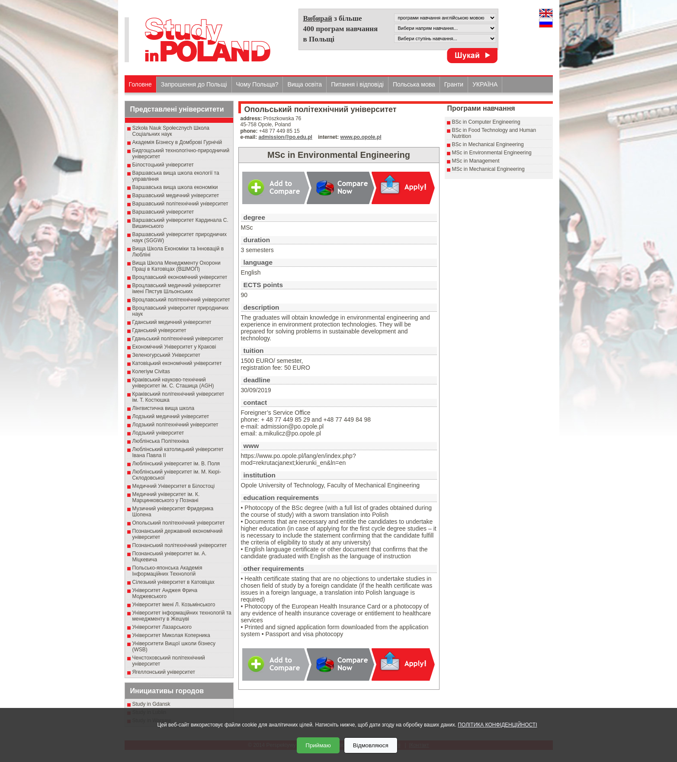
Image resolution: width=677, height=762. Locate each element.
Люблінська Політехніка (160, 441)
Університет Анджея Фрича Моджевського (165, 593)
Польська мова (414, 84)
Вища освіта (304, 84)
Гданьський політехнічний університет (177, 339)
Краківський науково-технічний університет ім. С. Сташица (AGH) (173, 383)
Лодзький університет (158, 433)
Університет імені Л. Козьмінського (173, 605)
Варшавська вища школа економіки (175, 187)
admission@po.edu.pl (285, 137)
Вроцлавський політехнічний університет (181, 300)
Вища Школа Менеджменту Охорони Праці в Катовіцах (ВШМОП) (176, 266)
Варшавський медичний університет (175, 195)
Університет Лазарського (162, 627)
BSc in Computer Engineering (486, 122)
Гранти (453, 84)
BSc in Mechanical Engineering (488, 144)
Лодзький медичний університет (170, 416)
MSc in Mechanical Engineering (488, 169)
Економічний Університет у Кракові (174, 347)
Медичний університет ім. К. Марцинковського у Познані (166, 497)
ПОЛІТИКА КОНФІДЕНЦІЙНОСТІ (497, 725)
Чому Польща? (257, 84)
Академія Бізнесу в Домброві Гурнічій (177, 142)
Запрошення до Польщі (194, 84)
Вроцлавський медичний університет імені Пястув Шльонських (176, 288)
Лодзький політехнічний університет (175, 425)
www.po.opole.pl (361, 137)
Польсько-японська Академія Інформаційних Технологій (167, 571)
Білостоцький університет (163, 165)
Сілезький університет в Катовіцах (173, 582)
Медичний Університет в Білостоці (173, 486)
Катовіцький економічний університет (177, 363)
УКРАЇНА (484, 84)
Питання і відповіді (357, 84)
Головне (140, 84)
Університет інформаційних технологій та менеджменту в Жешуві (181, 616)
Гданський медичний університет (172, 322)
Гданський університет (159, 330)
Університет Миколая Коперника (171, 635)
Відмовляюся (370, 745)
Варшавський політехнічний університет (180, 204)
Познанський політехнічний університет (179, 545)
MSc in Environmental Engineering (492, 153)
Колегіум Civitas (151, 371)
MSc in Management (476, 161)
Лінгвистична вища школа (163, 408)
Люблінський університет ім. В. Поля (176, 464)
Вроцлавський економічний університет (180, 277)
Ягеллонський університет (163, 672)
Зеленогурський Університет (166, 355)
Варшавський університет (163, 212)
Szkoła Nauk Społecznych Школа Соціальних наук (171, 131)
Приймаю (317, 745)
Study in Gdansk (151, 704)
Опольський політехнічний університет (178, 523)
